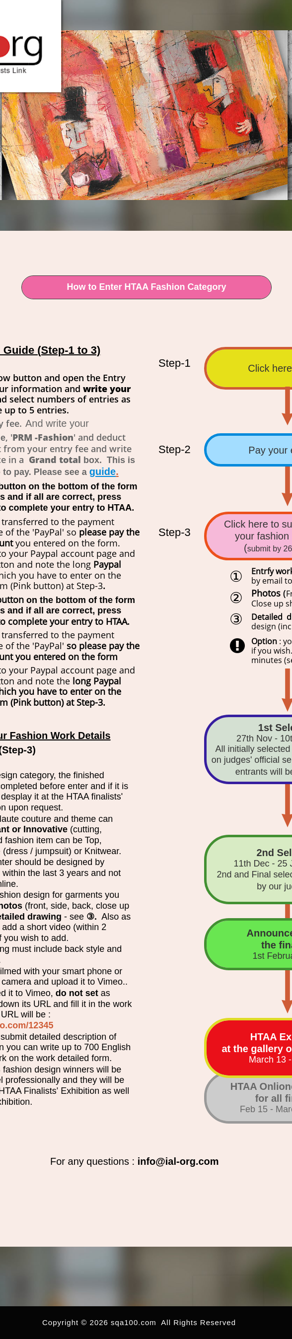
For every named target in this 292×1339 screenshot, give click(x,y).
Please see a (61, 472)
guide (102, 471)
